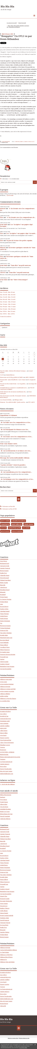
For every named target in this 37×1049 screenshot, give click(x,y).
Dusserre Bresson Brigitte (7, 654)
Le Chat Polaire (4, 952)
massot (2, 208)
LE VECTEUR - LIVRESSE (7, 752)
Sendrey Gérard (4, 664)
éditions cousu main (6, 679)
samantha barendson (18, 521)
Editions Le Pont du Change (8, 698)
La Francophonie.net (6, 762)
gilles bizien (3, 730)
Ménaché (2, 592)
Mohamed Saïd (4, 563)
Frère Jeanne (4, 903)
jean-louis (3, 224)
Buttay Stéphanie (5, 621)
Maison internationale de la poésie (10, 757)
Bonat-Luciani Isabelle (6, 915)
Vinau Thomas (4, 614)
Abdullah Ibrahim (5, 809)
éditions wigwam (5, 686)
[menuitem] (12, 23)
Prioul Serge (3, 906)
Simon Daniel (4, 913)
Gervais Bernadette (5, 669)
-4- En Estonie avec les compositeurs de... (17, 209)
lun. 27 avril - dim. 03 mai (7, 292)
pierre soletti (5, 521)
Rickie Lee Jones (5, 811)
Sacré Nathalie (4, 642)
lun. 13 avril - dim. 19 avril (7, 297)
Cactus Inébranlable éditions (8, 950)
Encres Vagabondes (6, 769)
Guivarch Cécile (4, 566)
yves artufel (26, 528)
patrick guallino (5, 726)
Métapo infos (18, 400)
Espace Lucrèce (4, 738)
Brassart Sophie (4, 898)
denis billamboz (19, 141)
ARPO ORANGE (29, 377)
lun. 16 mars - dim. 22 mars (8, 304)
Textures (2, 759)
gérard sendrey (5, 531)
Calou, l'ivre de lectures (7, 742)
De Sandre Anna (5, 652)
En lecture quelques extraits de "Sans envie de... (17, 248)
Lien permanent (5, 141)
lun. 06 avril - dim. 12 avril (7, 299)
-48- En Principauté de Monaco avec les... (14, 429)
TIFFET (3, 272)
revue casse (3, 682)
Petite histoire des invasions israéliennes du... (13, 392)
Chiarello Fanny (4, 575)
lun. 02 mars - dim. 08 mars (8, 309)
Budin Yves (3, 573)
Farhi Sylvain (4, 618)
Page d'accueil (22, 23)
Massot (2, 247)
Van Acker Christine (6, 633)
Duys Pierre (3, 561)
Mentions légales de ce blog (24, 1038)
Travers (2, 747)
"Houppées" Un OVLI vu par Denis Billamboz (16, 37)
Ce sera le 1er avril (12, 23)
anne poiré (3, 728)
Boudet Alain (4, 635)
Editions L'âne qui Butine (7, 962)
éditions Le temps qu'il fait (8, 689)
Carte (2, 335)
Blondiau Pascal (4, 590)
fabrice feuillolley (29, 141)
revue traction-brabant (7, 684)
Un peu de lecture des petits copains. (19, 240)
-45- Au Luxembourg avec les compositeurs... (16, 472)
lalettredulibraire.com (6, 773)
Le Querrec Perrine (5, 599)
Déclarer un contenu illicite (13, 1038)
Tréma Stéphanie (5, 628)
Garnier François (5, 568)
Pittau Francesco (5, 650)
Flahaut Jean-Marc (5, 580)
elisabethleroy (10, 375)
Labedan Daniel (4, 611)
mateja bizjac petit (14, 528)
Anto (1, 604)
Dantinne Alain (4, 918)
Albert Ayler (3, 804)
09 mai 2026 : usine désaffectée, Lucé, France (13, 380)
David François (4, 920)
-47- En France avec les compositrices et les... (16, 436)
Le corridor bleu (5, 701)
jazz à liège (3, 714)
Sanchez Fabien (4, 932)
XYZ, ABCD (31, 402)
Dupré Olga (3, 896)
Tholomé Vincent (5, 923)
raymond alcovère (5, 718)
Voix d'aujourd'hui (5, 740)
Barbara (2, 797)
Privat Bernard (4, 578)
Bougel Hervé (4, 606)
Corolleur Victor (5, 647)
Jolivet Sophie (4, 662)
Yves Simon (3, 799)
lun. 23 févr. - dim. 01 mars (7, 311)
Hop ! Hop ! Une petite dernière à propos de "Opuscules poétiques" (18, 26)
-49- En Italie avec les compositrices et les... (15, 422)
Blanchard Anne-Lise (6, 637)
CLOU (2, 375)
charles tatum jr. (4, 764)
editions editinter (5, 694)
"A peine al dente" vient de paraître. (13, 465)
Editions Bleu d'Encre (6, 957)
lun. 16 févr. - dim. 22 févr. (7, 314)
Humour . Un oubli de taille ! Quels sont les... (13, 402)
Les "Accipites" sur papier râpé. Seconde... (16, 225)
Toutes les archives (5, 316)
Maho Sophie (4, 582)
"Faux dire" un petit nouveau (20, 265)
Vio (1, 623)
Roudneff (3, 594)
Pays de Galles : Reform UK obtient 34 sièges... (13, 371)
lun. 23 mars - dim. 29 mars (8, 302)
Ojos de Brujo (4, 807)
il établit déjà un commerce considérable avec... (14, 388)
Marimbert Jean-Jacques (7, 666)
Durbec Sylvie (4, 609)
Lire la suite (10, 195)
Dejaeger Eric (4, 630)
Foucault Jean (4, 657)
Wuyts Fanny (4, 597)
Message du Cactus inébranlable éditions (14, 458)
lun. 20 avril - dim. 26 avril (7, 294)
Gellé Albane (4, 911)
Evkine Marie (4, 602)
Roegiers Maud (4, 640)
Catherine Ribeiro (5, 819)
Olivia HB (3, 1006)
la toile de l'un (4, 716)
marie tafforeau (17, 524)
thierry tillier (4, 733)
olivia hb (3, 528)
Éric (1, 217)
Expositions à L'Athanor (8, 415)
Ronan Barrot (4, 1003)
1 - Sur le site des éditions (7, 784)
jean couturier (4, 723)
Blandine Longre (5, 745)
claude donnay (28, 524)
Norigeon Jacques (5, 626)
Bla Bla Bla (7, 6)
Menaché (2, 930)
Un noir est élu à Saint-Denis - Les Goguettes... (13, 384)
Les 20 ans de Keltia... (6, 400)
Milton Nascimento (5, 795)
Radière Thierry (4, 908)
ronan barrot (5, 524)
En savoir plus (23, 1047)
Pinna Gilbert (4, 645)
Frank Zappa (4, 802)
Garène (2, 659)
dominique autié (5, 721)
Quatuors (4, 327)
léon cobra (3, 766)
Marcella (2, 585)
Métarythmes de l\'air (6, 814)
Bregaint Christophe (6, 901)
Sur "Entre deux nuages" (19, 280)
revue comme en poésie (7, 691)
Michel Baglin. (4, 754)
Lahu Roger (3, 587)
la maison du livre (5, 711)
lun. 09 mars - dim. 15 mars (8, 306)
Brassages (3, 750)
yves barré (3, 735)
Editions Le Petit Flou (6, 955)
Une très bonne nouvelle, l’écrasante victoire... (13, 396)
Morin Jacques (4, 570)
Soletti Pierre (4, 616)
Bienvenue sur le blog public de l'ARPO (11, 377)
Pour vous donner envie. (9, 444)
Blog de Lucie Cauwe (6, 771)
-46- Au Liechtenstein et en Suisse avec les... (15, 451)
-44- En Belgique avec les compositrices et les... (17, 479)
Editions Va (3, 959)
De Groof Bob (4, 925)
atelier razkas (4, 696)
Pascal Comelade (5, 816)
